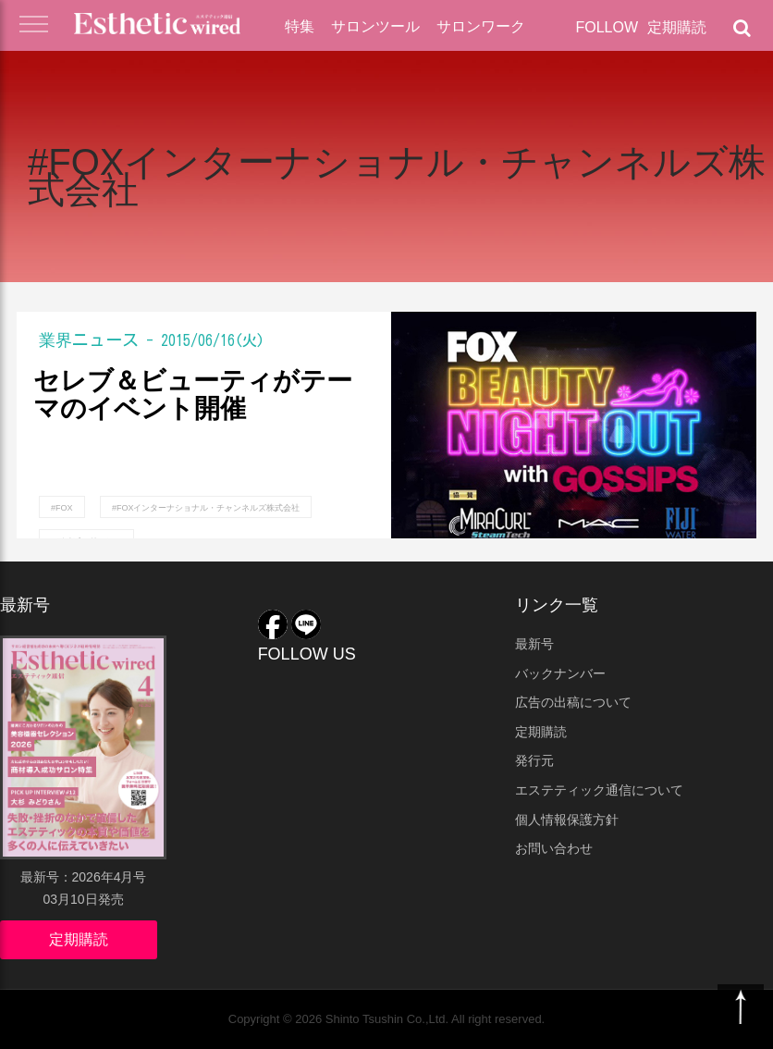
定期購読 (676, 27)
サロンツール (375, 26)
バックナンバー (560, 673)
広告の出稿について (573, 702)
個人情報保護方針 (567, 819)
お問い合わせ (554, 848)
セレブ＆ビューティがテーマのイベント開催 (192, 395)
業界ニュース (89, 339)
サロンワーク (480, 26)
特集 (299, 26)
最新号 (534, 643)
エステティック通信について (599, 790)
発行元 (534, 760)
